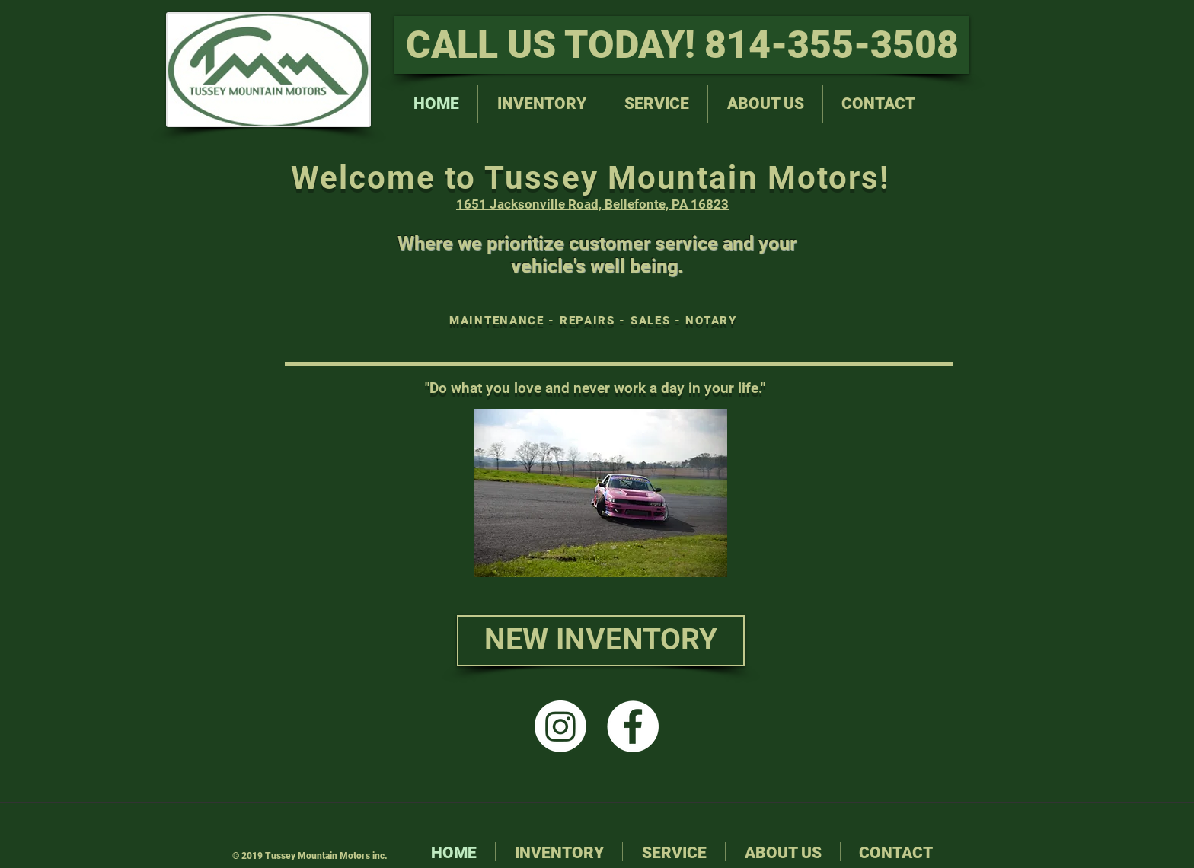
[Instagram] (560, 726)
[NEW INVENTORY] (601, 640)
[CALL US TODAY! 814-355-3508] (681, 45)
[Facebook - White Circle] (633, 726)
